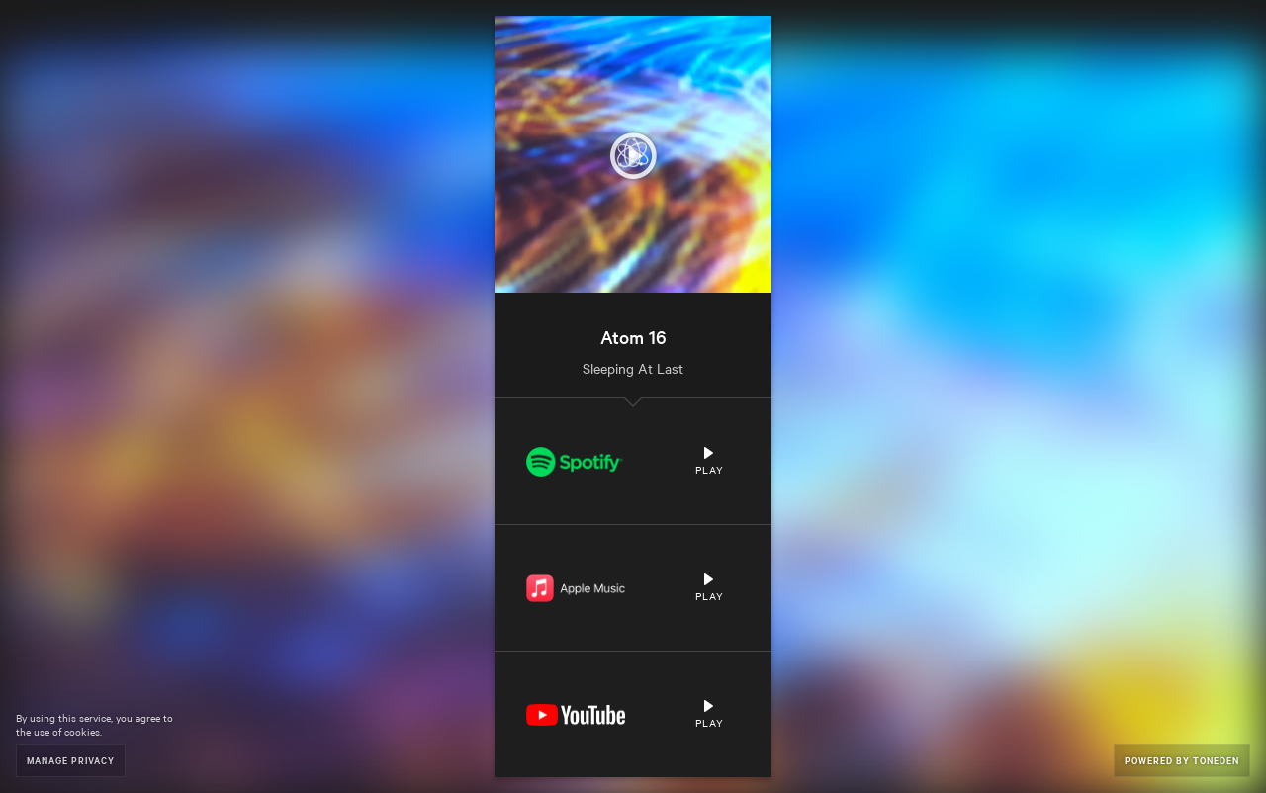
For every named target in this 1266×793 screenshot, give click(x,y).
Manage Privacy (71, 759)
